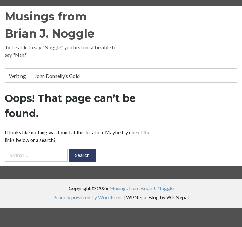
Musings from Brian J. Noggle (141, 188)
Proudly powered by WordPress (88, 197)
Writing (17, 76)
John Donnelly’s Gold (57, 76)
